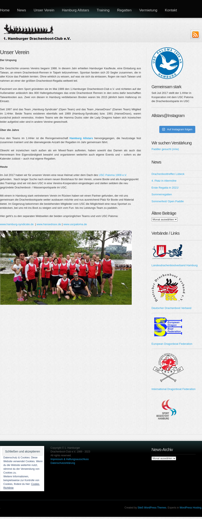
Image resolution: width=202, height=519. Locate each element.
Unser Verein (44, 10)
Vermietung (148, 10)
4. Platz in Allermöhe (164, 180)
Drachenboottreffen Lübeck (168, 174)
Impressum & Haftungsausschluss (69, 459)
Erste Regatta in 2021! (165, 187)
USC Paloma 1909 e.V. (113, 175)
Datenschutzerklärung (62, 463)
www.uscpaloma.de (75, 224)
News (21, 10)
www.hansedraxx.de (49, 224)
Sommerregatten (162, 194)
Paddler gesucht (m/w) (165, 149)
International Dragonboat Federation (173, 389)
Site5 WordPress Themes (152, 507)
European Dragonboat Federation (172, 343)
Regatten (124, 10)
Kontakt (171, 10)
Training (103, 10)
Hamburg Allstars (75, 10)
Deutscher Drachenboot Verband (171, 308)
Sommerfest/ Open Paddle (168, 201)
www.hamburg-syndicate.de (17, 224)
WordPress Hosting (190, 507)
